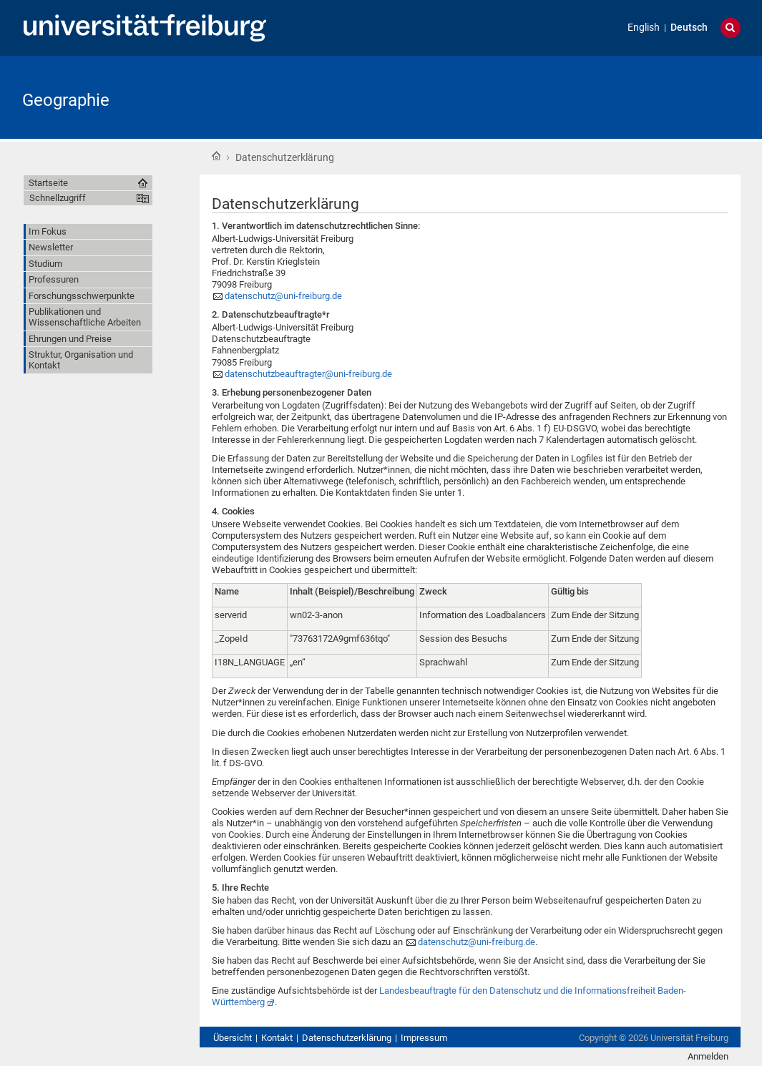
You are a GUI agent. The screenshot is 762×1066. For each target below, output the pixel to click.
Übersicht (232, 1037)
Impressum (424, 1037)
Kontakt (277, 1037)
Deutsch (689, 27)
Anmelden (708, 1056)
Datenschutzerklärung (346, 1037)
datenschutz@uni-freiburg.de (283, 295)
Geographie (65, 100)
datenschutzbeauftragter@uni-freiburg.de (308, 373)
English (643, 27)
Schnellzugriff (57, 197)
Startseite (216, 156)
